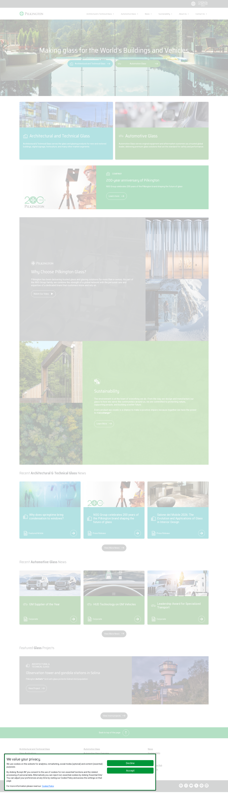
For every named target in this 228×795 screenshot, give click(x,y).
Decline (130, 763)
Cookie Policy (48, 786)
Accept (130, 770)
